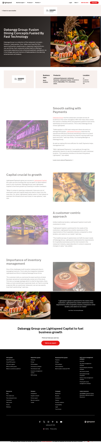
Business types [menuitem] (20, 2)
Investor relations (59, 402)
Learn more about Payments (63, 160)
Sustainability (58, 404)
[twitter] (44, 422)
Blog (7, 393)
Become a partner (35, 400)
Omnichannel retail (35, 369)
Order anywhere (59, 366)
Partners (33, 391)
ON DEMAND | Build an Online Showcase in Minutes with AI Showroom (87, 395)
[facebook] (40, 422)
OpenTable (72, 82)
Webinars (8, 407)
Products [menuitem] (29, 2)
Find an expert (34, 398)
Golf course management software (86, 358)
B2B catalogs (34, 375)
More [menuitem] (76, 2)
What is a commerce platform (13, 369)
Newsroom (58, 393)
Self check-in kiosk (84, 371)
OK (88, 440)
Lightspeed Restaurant (60, 78)
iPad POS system (10, 360)
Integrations (34, 393)
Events (8, 404)
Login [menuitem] (70, 2)
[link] (84, 2)
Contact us (58, 398)
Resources (9, 391)
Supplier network (35, 396)
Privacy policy (53, 429)
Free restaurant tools (11, 398)
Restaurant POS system (61, 357)
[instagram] (48, 422)
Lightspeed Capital (65, 80)
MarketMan (61, 82)
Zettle (55, 83)
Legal (56, 407)
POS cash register (10, 364)
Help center (9, 402)
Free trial (94, 2)
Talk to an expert (50, 343)
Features (33, 360)
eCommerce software (36, 366)
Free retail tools (10, 396)
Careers (57, 400)
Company (57, 391)
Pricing (32, 362)
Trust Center (58, 409)
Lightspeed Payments (74, 131)
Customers (9, 400)
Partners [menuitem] (37, 2)
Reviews (57, 396)
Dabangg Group (58, 118)
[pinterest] (52, 422)
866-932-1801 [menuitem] (84, 2)
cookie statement (47, 440)
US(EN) (47, 428)
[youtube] (61, 422)
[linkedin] (57, 422)
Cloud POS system (10, 362)
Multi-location (45, 81)
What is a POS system (11, 366)
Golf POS (82, 361)
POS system (9, 357)
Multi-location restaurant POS (62, 369)
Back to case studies (9, 11)
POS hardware (34, 364)
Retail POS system (35, 357)
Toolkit (32, 402)
